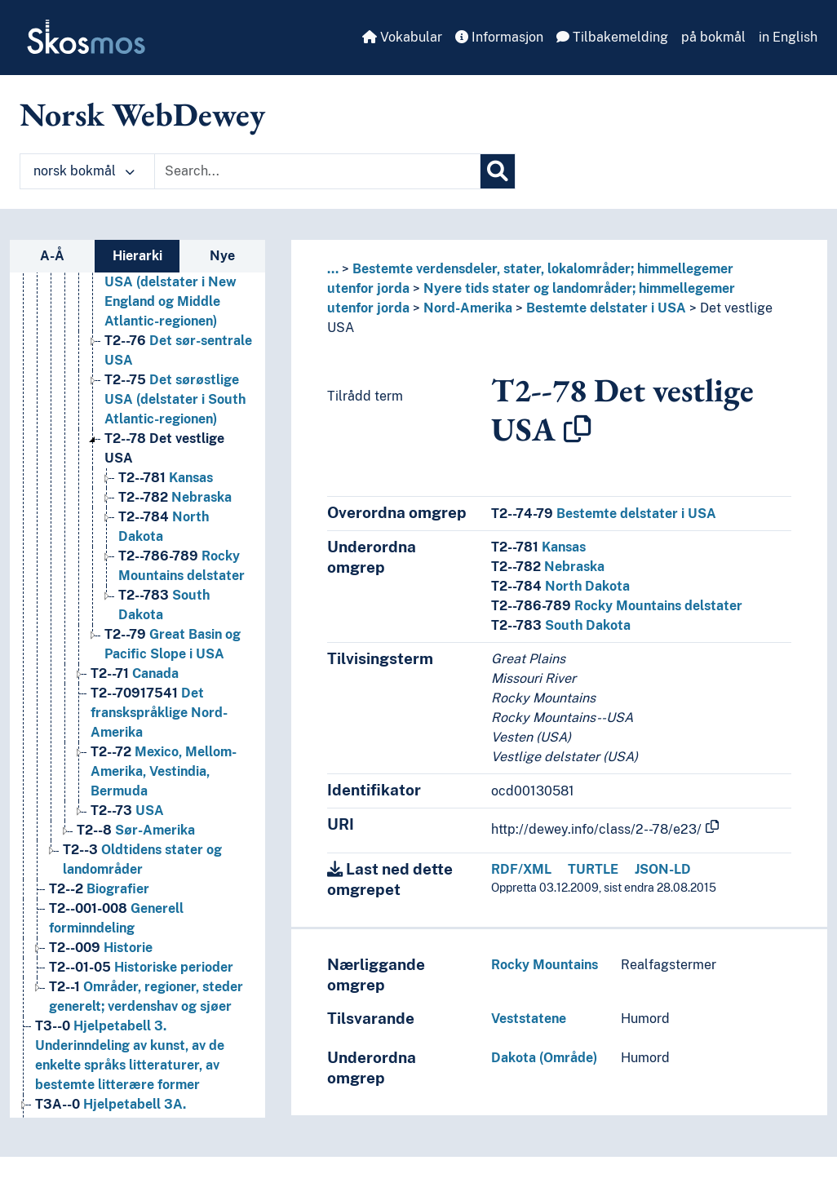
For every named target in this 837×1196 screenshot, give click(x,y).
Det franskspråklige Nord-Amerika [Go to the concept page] (159, 712)
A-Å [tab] (52, 256)
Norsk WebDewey (142, 114)
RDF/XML (521, 869)
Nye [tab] (222, 256)
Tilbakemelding (612, 37)
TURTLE (593, 869)
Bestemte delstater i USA (606, 308)
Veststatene (528, 1018)
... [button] (333, 269)
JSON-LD (663, 869)
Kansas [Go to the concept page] (165, 477)
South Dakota (561, 625)
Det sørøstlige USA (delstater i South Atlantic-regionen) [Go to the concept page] (175, 399)
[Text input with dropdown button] (317, 171)
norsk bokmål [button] (84, 171)
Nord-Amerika (467, 308)
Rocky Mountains (544, 964)
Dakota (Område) (544, 1057)
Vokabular (402, 37)
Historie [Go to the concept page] (101, 947)
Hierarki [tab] (137, 256)
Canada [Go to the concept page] (135, 673)
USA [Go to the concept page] (127, 810)
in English (788, 37)
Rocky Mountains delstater (616, 606)
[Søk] (498, 171)
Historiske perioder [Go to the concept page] (141, 967)
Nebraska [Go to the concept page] (175, 497)
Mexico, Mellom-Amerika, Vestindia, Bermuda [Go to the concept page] (164, 771)
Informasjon (499, 37)
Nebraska (547, 566)
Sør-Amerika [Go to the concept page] (136, 830)
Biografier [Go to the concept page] (99, 889)
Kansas (538, 547)
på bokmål (713, 37)
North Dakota (560, 586)
